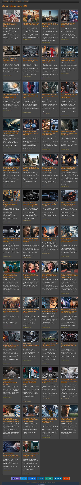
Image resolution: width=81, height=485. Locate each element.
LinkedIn (40, 478)
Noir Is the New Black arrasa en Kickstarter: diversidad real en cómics (69, 96)
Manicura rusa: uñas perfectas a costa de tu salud (10, 24)
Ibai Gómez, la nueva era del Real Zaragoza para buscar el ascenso (68, 419)
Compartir (16, 478)
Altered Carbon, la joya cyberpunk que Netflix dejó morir (30, 96)
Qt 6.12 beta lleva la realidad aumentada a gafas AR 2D (50, 310)
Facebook (32, 478)
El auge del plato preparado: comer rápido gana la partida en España (11, 419)
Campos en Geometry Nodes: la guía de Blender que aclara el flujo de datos (31, 204)
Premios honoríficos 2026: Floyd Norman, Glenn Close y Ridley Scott (30, 275)
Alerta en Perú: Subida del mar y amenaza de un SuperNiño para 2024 (10, 96)
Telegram (58, 478)
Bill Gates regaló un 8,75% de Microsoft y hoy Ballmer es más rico (30, 133)
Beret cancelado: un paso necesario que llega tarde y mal (50, 96)
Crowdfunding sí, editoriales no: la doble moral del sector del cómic (50, 133)
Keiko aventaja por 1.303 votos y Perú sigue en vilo (49, 239)
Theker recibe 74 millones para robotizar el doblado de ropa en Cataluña (30, 60)
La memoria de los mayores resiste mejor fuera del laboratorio (31, 311)
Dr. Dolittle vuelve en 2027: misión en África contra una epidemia (31, 168)
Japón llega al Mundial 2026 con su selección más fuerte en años (50, 345)
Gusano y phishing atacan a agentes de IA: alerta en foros (69, 345)
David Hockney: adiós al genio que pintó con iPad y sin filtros (49, 275)
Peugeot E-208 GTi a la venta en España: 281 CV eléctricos (10, 60)
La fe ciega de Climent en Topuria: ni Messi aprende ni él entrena (31, 240)
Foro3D (12, 1)
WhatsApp (49, 478)
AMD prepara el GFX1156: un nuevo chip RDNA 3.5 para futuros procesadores (11, 168)
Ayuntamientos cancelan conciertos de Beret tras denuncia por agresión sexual (30, 382)
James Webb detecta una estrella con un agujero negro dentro (68, 168)
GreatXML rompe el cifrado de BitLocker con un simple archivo (49, 381)
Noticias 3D (6, 1)
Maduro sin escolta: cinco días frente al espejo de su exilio (11, 311)
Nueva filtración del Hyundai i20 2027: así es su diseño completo (50, 204)
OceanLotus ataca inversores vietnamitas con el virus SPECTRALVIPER (11, 345)
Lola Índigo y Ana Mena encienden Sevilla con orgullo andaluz (48, 60)
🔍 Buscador (25, 1)
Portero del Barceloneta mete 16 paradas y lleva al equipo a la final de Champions (49, 420)
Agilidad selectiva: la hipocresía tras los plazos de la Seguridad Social (69, 240)
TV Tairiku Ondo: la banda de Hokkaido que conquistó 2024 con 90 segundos (69, 311)
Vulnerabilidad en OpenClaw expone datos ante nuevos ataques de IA (11, 455)
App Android (18, 1)
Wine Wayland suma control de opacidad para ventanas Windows (11, 240)
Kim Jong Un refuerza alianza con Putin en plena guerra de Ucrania (30, 419)
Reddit (66, 478)
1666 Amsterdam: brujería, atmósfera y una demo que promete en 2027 (69, 133)
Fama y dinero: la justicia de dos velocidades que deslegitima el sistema (31, 455)
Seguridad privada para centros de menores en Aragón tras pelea (10, 204)
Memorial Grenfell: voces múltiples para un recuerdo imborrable (50, 24)
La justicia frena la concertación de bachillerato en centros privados (10, 382)
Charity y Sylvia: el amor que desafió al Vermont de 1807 (31, 24)
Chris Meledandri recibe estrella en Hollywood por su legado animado (69, 275)
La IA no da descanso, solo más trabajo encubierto (68, 59)
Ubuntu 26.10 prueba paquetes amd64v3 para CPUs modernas (49, 168)
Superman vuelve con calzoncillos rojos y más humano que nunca (10, 275)
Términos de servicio (46, 482)
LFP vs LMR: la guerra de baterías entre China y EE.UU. (68, 24)
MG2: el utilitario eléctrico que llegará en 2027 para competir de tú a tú (68, 204)
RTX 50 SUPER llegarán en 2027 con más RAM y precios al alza (31, 345)
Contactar (28, 482)
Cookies (53, 482)
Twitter (24, 478)
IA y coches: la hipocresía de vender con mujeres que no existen (69, 381)
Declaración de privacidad (36, 482)
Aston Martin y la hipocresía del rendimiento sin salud (11, 132)
